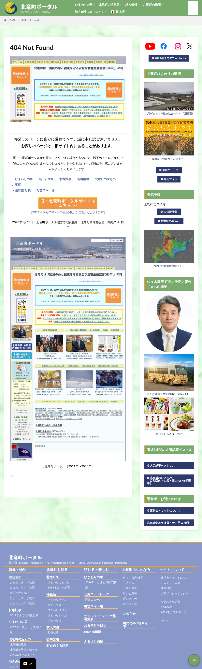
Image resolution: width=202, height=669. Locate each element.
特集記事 (15, 610)
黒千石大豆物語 (19, 592)
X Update (166, 606)
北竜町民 (52, 577)
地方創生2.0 (17, 661)
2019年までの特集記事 (24, 615)
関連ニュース (93, 599)
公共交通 (52, 639)
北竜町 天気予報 (154, 204)
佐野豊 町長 (23, 190)
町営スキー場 (45, 190)
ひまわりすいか (57, 615)
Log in (164, 620)
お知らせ (129, 613)
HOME (11, 20)
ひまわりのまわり (59, 582)
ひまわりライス (57, 599)
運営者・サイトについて (176, 577)
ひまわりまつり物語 (22, 582)
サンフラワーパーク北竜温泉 (100, 617)
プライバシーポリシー (174, 593)
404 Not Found (30, 20)
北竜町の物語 (152, 4)
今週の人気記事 (170, 601)
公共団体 (128, 582)
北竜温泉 (65, 179)
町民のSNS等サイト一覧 (138, 624)
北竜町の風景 (18, 644)
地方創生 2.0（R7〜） (89, 11)
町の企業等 (130, 593)
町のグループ (131, 598)
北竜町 (16, 184)
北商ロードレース (96, 594)
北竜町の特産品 (109, 4)
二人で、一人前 (170, 582)
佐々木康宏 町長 (133, 577)
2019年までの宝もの (23, 655)
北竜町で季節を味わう (23, 649)
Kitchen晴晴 (92, 631)
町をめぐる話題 (57, 645)
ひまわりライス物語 (22, 587)
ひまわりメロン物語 (22, 603)
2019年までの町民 (59, 587)
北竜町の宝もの (105, 179)
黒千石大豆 (46, 179)
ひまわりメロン (57, 610)
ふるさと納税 (93, 641)
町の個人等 (130, 603)
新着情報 (83, 179)
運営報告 (166, 588)
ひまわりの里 (84, 4)
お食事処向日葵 (95, 625)
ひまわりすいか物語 (22, 598)
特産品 (51, 594)
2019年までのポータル (175, 612)
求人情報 (131, 4)
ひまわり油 (54, 620)
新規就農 (53, 632)
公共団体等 (130, 588)
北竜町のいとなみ (136, 569)
